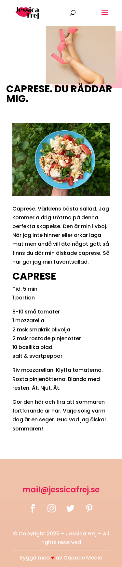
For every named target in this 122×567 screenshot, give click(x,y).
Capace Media (82, 557)
